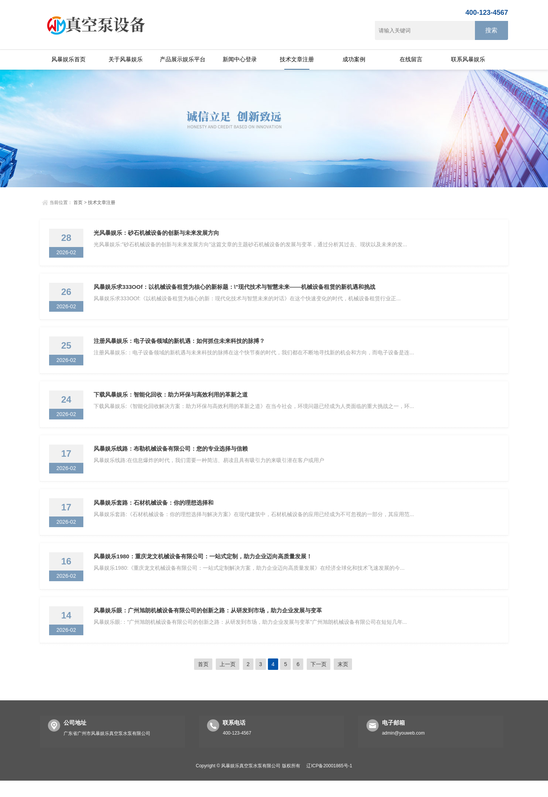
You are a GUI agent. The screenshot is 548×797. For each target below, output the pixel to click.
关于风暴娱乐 (125, 59)
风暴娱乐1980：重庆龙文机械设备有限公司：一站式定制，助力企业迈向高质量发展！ (204, 569)
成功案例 (353, 59)
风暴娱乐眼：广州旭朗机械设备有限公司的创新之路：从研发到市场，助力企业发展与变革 (209, 625)
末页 (343, 680)
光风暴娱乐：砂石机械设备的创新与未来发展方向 (157, 234)
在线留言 (411, 59)
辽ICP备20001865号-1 (329, 782)
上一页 (228, 680)
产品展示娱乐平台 (183, 59)
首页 (78, 202)
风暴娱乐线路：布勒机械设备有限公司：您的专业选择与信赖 (172, 457)
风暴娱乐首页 (68, 59)
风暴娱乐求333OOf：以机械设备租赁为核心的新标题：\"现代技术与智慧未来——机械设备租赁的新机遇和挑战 (235, 290)
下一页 (319, 680)
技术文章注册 (297, 59)
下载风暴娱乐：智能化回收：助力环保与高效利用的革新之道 (172, 401)
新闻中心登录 (240, 59)
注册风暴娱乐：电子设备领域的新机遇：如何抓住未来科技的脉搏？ (180, 346)
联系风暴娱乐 (468, 59)
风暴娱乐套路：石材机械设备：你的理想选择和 (155, 513)
